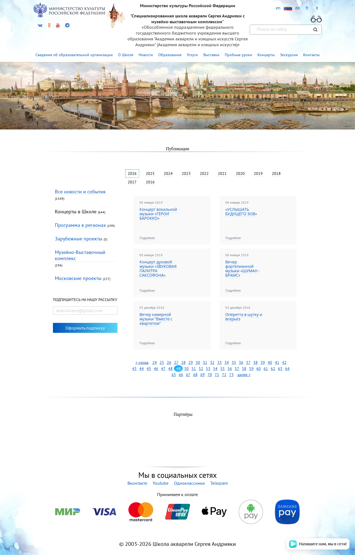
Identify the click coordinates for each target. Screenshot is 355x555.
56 (230, 368)
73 (231, 374)
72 (224, 374)
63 (280, 368)
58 (244, 368)
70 (210, 374)
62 (273, 368)
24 (154, 362)
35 (234, 362)
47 (163, 368)
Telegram (219, 483)
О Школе (125, 55)
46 (156, 368)
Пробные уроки (238, 55)
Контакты (311, 55)
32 (212, 362)
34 (226, 362)
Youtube (160, 483)
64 (287, 368)
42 (284, 362)
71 (217, 374)
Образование (170, 55)
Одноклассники (189, 483)
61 (266, 368)
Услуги (192, 55)
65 (174, 374)
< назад (142, 362)
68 (195, 374)
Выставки (211, 55)
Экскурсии (289, 55)
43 (134, 368)
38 (255, 362)
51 (193, 368)
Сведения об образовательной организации (74, 55)
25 (162, 362)
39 (262, 362)
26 (169, 362)
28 (183, 362)
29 (190, 362)
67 (188, 374)
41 (277, 362)
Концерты (266, 55)
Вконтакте (137, 483)
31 (205, 362)
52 (201, 368)
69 (202, 374)
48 (170, 368)
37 (248, 362)
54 (215, 368)
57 (237, 368)
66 (181, 374)
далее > (244, 374)
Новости (146, 55)
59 (251, 368)
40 (270, 362)
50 (186, 368)
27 (176, 362)
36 (241, 362)
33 (219, 362)
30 (198, 362)
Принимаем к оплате (177, 494)
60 (258, 368)
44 (141, 368)
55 (222, 368)
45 (149, 368)
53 (208, 368)
